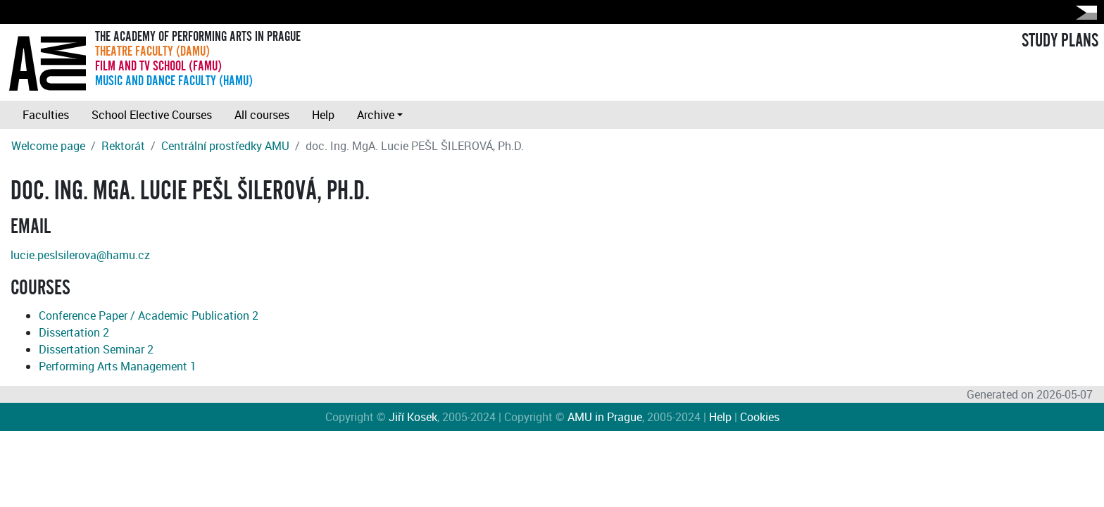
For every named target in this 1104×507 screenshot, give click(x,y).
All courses (261, 115)
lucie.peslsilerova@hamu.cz (80, 255)
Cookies (759, 417)
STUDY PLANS (1060, 41)
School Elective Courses (152, 115)
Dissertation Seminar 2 (96, 349)
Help (323, 115)
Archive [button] (375, 115)
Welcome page (48, 146)
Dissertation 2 (74, 332)
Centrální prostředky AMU (225, 146)
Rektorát (123, 146)
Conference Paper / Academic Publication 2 (148, 315)
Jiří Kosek (413, 417)
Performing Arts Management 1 (117, 366)
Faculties (46, 115)
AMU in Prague (604, 417)
